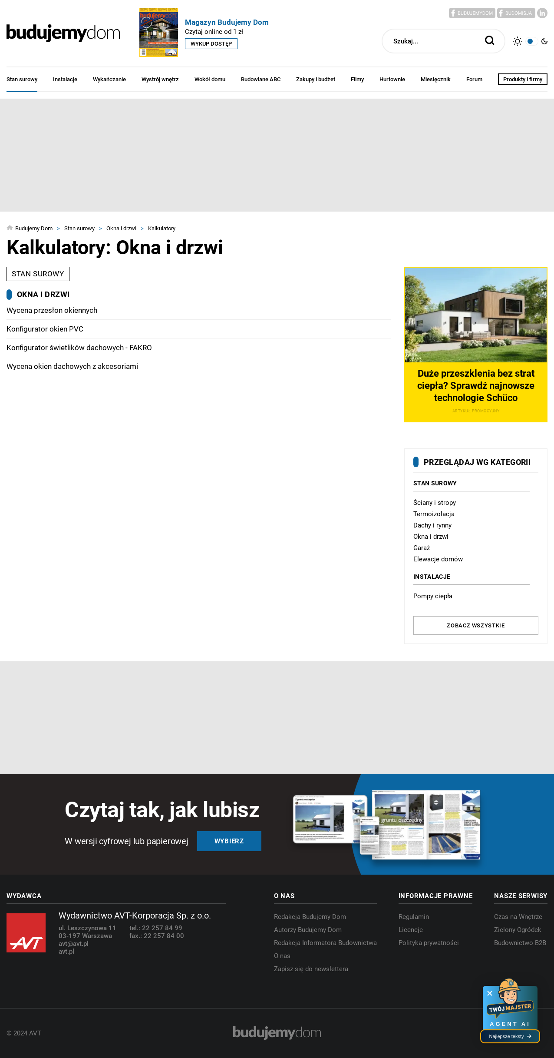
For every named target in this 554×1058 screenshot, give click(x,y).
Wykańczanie (109, 79)
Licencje (411, 930)
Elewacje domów (438, 559)
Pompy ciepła (432, 596)
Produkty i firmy (522, 79)
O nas (282, 956)
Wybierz (229, 841)
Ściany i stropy (434, 503)
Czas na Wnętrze (518, 917)
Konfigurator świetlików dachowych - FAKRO (79, 347)
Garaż (421, 548)
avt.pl (66, 951)
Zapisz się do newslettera (311, 969)
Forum (474, 79)
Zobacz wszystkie (476, 625)
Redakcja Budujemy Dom (310, 917)
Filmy (357, 79)
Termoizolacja (434, 514)
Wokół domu (210, 79)
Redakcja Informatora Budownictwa (325, 943)
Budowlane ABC (260, 79)
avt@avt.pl (74, 944)
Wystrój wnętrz (160, 79)
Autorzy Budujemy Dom (308, 930)
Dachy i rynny (432, 525)
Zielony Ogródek (517, 930)
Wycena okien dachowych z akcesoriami (72, 366)
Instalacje (65, 79)
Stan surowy (22, 79)
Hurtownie (392, 79)
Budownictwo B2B (520, 943)
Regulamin (414, 917)
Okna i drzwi (430, 537)
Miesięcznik (436, 79)
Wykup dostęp (211, 43)
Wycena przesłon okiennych (52, 310)
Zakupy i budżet (315, 79)
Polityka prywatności (429, 943)
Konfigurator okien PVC (45, 329)
